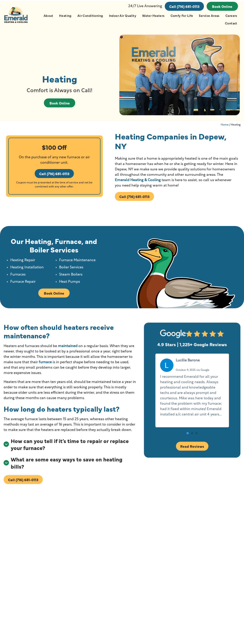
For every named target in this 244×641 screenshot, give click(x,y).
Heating (65, 15)
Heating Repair (23, 262)
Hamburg (86, 574)
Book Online (222, 6)
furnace (45, 364)
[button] (188, 435)
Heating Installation (27, 269)
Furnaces (18, 276)
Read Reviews (192, 448)
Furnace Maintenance (77, 262)
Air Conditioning (90, 15)
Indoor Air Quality (122, 15)
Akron (46, 565)
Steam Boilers (71, 276)
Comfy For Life (181, 15)
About (48, 15)
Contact (231, 23)
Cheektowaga (52, 583)
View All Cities (62, 595)
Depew (84, 565)
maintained (67, 348)
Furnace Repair (23, 283)
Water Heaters (153, 15)
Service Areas (209, 15)
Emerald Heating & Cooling (138, 182)
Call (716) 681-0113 (184, 6)
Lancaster (86, 583)
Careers (231, 15)
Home (225, 126)
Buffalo (47, 574)
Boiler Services (71, 269)
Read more (170, 422)
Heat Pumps (69, 283)
